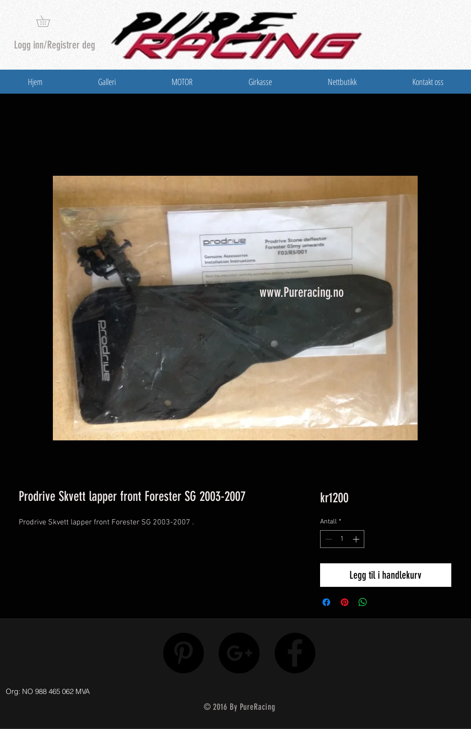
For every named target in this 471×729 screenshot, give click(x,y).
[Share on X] (381, 602)
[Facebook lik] (400, 689)
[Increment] (357, 539)
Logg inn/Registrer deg (54, 44)
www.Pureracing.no (302, 292)
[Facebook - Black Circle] (294, 652)
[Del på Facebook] (326, 602)
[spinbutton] (342, 539)
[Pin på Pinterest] (344, 602)
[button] (48, 21)
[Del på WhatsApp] (363, 602)
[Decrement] (328, 539)
